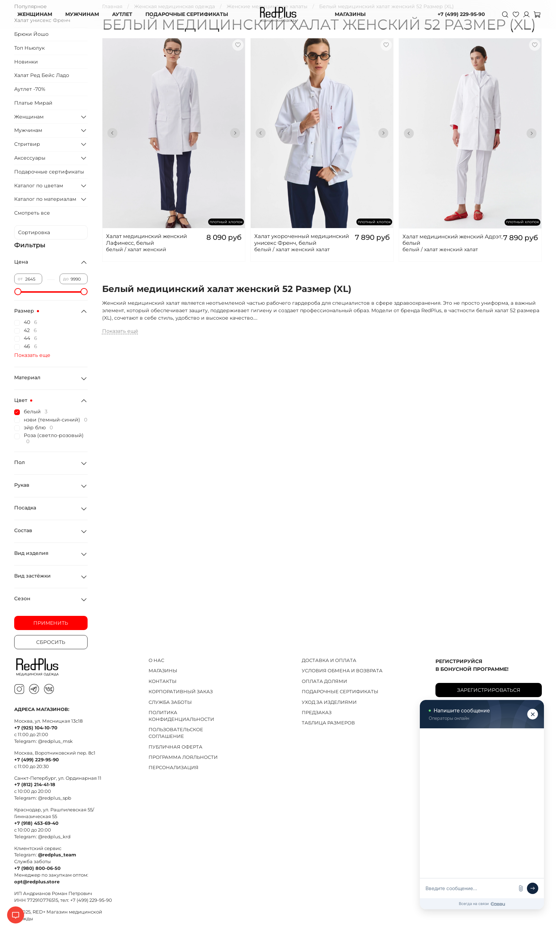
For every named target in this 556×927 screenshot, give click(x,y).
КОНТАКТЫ (163, 681)
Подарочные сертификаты (49, 172)
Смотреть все (32, 213)
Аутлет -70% (29, 89)
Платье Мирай (33, 103)
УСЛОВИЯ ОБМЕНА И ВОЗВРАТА (342, 670)
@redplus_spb (54, 798)
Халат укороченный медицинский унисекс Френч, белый (301, 239)
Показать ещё (120, 331)
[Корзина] (537, 14)
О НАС (156, 660)
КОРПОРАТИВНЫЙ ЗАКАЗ (181, 691)
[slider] (17, 291)
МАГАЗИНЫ (350, 14)
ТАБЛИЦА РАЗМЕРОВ (328, 722)
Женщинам (29, 117)
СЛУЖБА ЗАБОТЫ (170, 702)
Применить (50, 623)
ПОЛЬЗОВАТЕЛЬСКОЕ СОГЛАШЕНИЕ (176, 733)
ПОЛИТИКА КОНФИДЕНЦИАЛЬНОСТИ (181, 716)
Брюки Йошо (31, 34)
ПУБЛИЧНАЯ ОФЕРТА (175, 747)
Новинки (26, 62)
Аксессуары (29, 158)
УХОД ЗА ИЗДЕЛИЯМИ (329, 702)
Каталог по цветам (38, 185)
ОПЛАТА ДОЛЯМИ (324, 681)
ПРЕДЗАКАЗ (317, 712)
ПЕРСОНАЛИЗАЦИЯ (174, 767)
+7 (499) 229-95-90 (461, 14)
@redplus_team (57, 854)
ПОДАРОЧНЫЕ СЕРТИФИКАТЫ (186, 14)
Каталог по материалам (45, 199)
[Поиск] (505, 14)
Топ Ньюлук (29, 48)
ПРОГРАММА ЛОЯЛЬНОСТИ (183, 757)
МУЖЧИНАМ (82, 14)
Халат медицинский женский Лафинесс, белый (146, 239)
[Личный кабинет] (526, 14)
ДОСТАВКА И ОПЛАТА (329, 660)
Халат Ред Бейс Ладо (41, 75)
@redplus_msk (55, 741)
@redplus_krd (54, 836)
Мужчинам (28, 130)
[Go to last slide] (112, 133)
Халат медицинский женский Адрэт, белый (452, 240)
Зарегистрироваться (488, 690)
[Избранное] (516, 14)
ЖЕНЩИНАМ (34, 14)
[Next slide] (235, 133)
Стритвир (27, 144)
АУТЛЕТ (122, 14)
